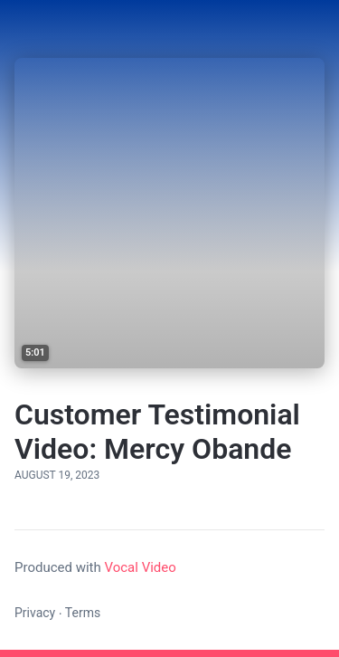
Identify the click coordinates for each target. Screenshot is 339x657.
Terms (82, 612)
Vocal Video (139, 567)
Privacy (34, 612)
